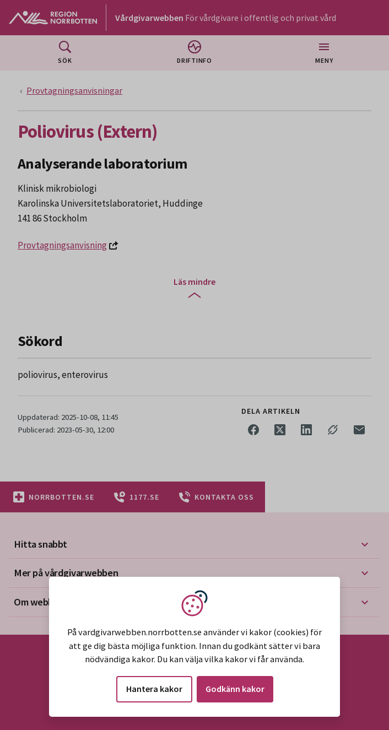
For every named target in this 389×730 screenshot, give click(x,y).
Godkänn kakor (235, 688)
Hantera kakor (154, 688)
